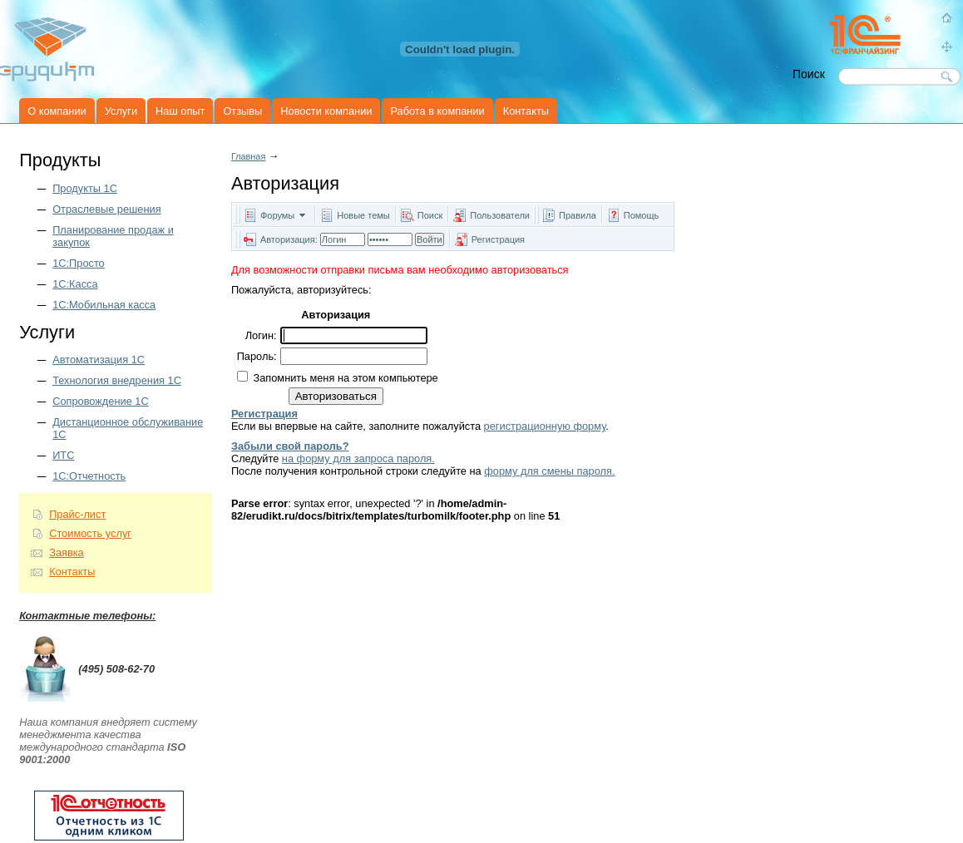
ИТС (63, 455)
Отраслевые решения (106, 209)
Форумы (277, 215)
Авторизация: (289, 239)
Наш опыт (180, 111)
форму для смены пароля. (549, 471)
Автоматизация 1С (98, 359)
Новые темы (363, 215)
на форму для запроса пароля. (358, 458)
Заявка (66, 552)
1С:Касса (74, 284)
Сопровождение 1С (100, 401)
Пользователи (501, 215)
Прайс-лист (77, 514)
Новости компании (326, 111)
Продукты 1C (84, 188)
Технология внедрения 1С (116, 380)
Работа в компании (437, 111)
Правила (577, 215)
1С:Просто (78, 263)
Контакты (526, 111)
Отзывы (242, 111)
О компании (56, 111)
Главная (248, 156)
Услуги (121, 111)
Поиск (429, 215)
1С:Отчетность (89, 476)
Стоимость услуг (90, 533)
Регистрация (498, 239)
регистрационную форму (545, 426)
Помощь (641, 215)
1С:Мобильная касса (104, 304)
